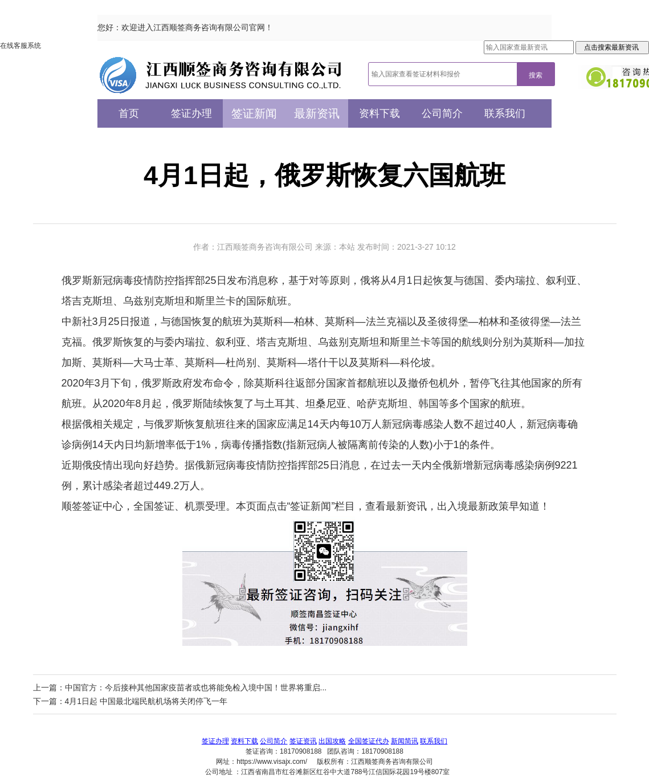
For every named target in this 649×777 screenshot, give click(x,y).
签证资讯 (303, 741)
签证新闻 (254, 113)
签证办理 (191, 113)
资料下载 (379, 113)
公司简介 (442, 113)
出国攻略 (332, 741)
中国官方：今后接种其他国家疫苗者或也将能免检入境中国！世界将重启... (196, 687)
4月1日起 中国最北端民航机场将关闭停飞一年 (146, 701)
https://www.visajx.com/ (271, 762)
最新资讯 (317, 113)
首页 (129, 113)
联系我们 (504, 113)
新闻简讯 (404, 741)
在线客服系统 (20, 46)
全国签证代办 (368, 741)
